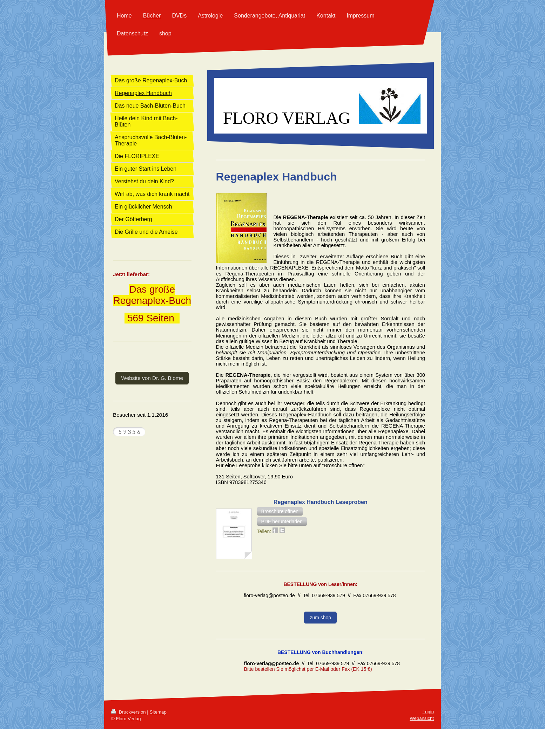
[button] (280, 511)
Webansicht (422, 718)
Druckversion (129, 712)
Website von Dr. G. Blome (152, 378)
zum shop (320, 617)
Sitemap (157, 712)
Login (428, 711)
